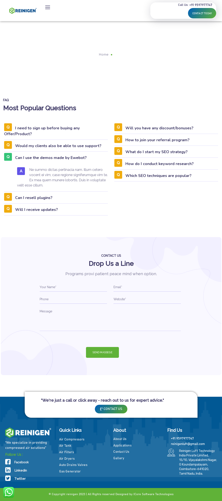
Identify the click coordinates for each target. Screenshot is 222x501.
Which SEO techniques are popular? (158, 175)
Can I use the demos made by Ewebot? (51, 157)
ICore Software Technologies (153, 494)
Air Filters (66, 452)
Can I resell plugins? (33, 197)
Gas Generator (70, 471)
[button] (56, 132)
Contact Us (121, 451)
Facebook (21, 462)
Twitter (20, 479)
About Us (119, 439)
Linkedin (20, 470)
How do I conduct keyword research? (159, 163)
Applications (122, 445)
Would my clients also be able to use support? (58, 145)
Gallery (118, 458)
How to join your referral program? (157, 140)
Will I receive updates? (36, 209)
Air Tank (65, 445)
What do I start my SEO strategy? (156, 151)
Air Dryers (67, 458)
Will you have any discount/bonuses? (159, 128)
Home (104, 54)
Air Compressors (71, 439)
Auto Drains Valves (73, 465)
